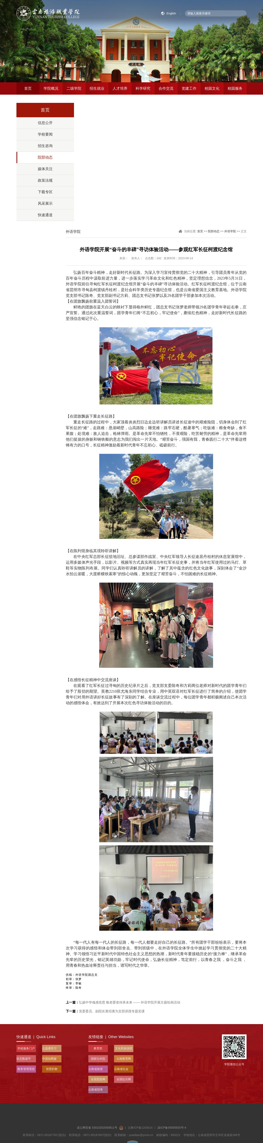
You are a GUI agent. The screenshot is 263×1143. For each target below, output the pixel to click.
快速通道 (45, 215)
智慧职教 (52, 1069)
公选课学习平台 (52, 1048)
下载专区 (45, 192)
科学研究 (143, 88)
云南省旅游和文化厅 (101, 1069)
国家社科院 (98, 1058)
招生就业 (97, 88)
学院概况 (51, 88)
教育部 (98, 1048)
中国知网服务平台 (53, 1058)
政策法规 (45, 180)
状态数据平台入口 (27, 1058)
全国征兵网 (124, 1079)
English (171, 13)
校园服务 (235, 88)
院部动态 (45, 157)
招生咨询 (45, 146)
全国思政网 (98, 1079)
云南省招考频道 (98, 1089)
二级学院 (74, 88)
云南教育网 (124, 1058)
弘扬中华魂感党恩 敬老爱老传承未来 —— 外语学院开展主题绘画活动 (123, 1002)
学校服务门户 (26, 1048)
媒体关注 (45, 169)
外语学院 (230, 231)
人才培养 (120, 88)
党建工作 (189, 88)
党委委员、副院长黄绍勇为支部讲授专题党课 (105, 1011)
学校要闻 (45, 134)
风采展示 (45, 203)
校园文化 (212, 88)
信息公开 (45, 123)
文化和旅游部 (123, 1048)
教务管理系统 (26, 1069)
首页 (28, 88)
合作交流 (166, 88)
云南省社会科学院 (125, 1069)
